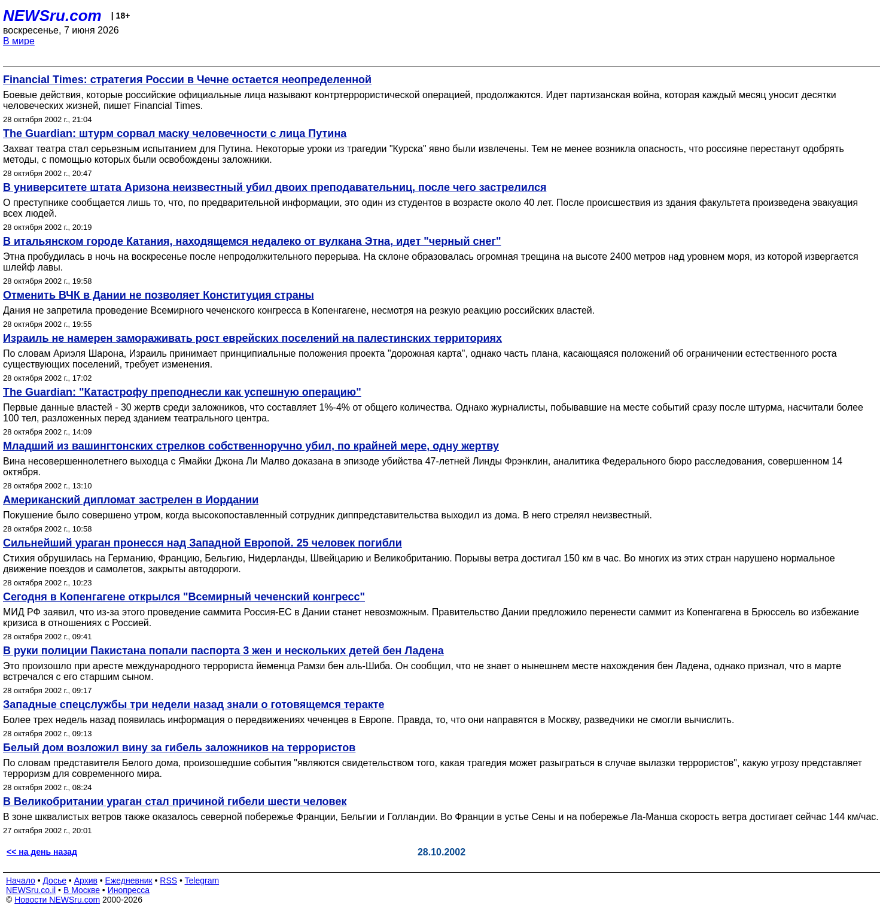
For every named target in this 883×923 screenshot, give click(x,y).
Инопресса (129, 890)
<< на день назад (42, 852)
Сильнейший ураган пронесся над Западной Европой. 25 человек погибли (202, 543)
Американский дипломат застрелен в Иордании (130, 500)
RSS (168, 880)
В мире (19, 41)
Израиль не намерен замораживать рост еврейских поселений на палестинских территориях (252, 338)
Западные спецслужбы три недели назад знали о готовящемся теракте (193, 705)
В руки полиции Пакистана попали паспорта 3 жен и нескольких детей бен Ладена (223, 651)
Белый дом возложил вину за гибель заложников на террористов (179, 748)
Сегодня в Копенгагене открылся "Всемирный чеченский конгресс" (184, 597)
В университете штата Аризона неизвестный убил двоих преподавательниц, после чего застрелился (274, 187)
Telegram (202, 880)
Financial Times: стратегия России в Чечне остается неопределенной (187, 80)
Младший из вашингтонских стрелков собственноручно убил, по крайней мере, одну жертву (251, 446)
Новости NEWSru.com (57, 899)
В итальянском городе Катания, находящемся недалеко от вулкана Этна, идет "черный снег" (252, 241)
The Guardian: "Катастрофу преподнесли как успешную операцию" (182, 392)
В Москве (81, 890)
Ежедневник (129, 880)
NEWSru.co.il (31, 890)
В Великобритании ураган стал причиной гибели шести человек (174, 801)
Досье (54, 880)
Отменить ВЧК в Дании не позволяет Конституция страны (158, 295)
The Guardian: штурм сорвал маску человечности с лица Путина (174, 133)
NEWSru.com (52, 16)
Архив (86, 880)
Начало (20, 880)
